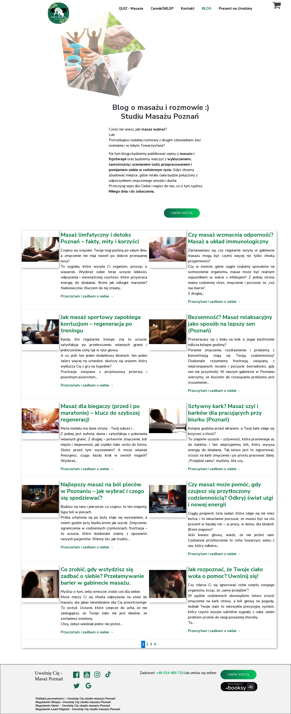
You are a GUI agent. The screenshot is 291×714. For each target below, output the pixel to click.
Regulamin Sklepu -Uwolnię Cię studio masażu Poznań (73, 702)
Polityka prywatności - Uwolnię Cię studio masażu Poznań (75, 699)
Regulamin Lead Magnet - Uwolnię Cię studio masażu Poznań (77, 709)
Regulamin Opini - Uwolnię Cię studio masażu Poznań (72, 706)
